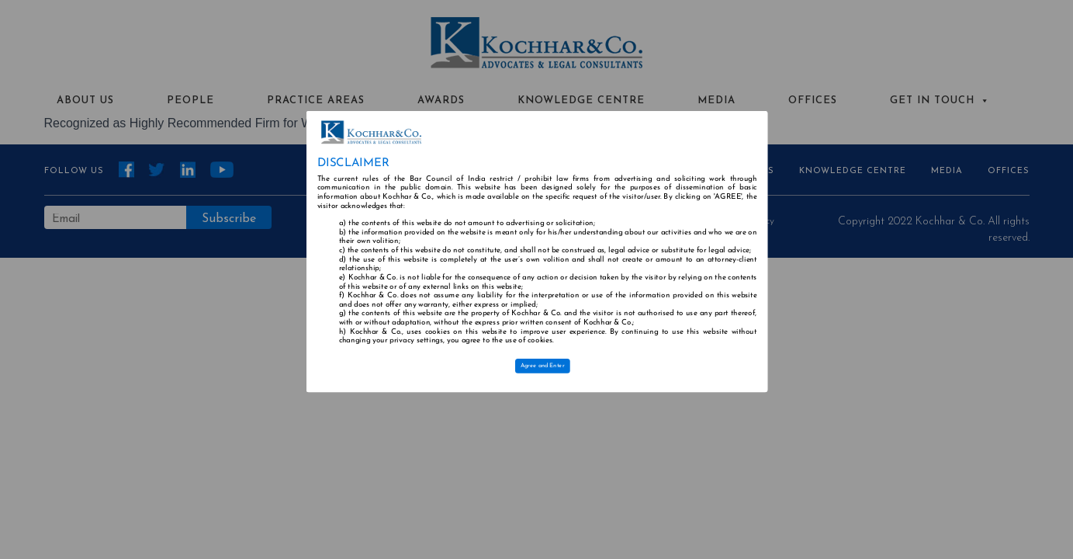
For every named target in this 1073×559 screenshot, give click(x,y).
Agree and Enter (542, 366)
